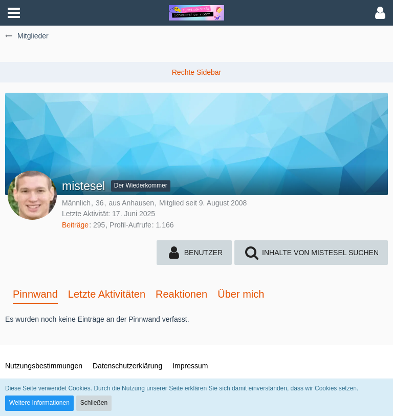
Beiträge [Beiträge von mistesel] (75, 225)
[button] (14, 13)
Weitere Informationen (39, 402)
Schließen (93, 402)
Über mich (240, 294)
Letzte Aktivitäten (106, 294)
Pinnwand (35, 294)
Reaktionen (181, 294)
